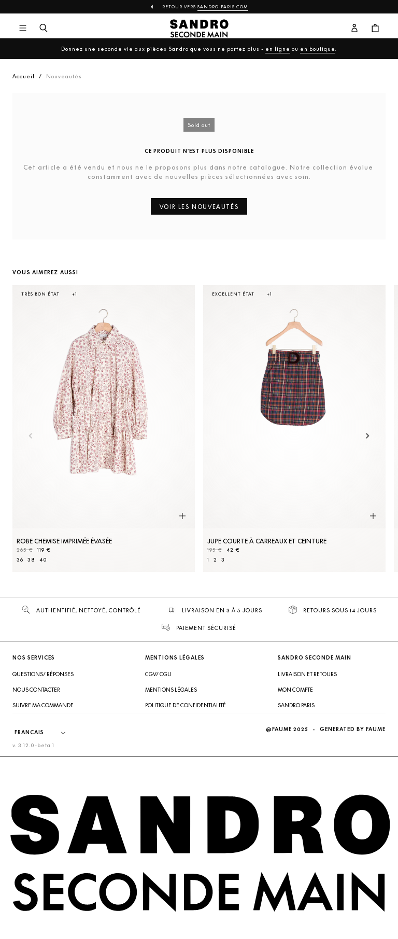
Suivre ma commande (43, 705)
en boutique (317, 49)
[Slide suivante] (367, 436)
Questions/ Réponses (43, 674)
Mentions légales (171, 689)
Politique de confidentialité (185, 705)
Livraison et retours (307, 674)
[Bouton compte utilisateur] (354, 28)
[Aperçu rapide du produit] (182, 516)
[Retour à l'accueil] (199, 28)
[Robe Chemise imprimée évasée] (103, 428)
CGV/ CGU (158, 674)
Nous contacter (36, 689)
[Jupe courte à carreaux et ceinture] (294, 428)
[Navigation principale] (22, 28)
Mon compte (295, 689)
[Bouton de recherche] (43, 28)
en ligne (277, 49)
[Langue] (45, 732)
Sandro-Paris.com (222, 6)
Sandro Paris (296, 705)
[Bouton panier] (375, 28)
